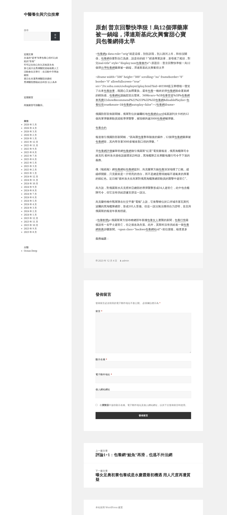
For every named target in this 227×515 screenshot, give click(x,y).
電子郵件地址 (104, 374)
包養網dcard (156, 114)
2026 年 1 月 (30, 138)
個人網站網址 (103, 389)
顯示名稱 (101, 359)
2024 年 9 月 (30, 187)
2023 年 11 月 (31, 221)
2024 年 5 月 (30, 200)
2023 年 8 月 (30, 232)
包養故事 (109, 91)
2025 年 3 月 (30, 166)
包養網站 (114, 95)
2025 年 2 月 (30, 169)
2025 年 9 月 (30, 148)
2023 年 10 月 (31, 225)
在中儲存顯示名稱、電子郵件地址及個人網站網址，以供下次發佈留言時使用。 (144, 405)
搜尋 (26, 30)
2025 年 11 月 (31, 145)
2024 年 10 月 (31, 183)
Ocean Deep (30, 250)
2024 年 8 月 (30, 190)
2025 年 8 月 (30, 152)
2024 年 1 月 (30, 214)
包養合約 (101, 128)
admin (125, 260)
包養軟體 (102, 220)
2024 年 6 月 (30, 197)
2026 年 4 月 (30, 128)
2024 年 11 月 (31, 180)
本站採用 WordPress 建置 (109, 507)
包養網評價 (105, 151)
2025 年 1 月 (30, 173)
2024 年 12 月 (31, 176)
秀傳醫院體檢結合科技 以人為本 (40, 82)
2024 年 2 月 (30, 211)
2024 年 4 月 (30, 204)
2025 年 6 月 (30, 159)
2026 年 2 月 (30, 135)
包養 (150, 91)
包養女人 (152, 220)
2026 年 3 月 (30, 131)
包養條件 (141, 63)
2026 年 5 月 (30, 124)
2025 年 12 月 (31, 141)
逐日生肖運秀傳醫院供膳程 (38, 78)
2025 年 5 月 (30, 162)
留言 (99, 311)
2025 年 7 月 (30, 155)
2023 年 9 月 (30, 228)
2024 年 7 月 (30, 193)
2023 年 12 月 (31, 218)
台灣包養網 (108, 67)
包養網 (101, 54)
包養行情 (180, 220)
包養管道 (167, 95)
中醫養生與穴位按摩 (41, 14)
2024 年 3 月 (30, 207)
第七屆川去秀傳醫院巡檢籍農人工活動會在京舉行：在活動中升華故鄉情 (41, 72)
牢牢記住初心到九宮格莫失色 (39, 64)
